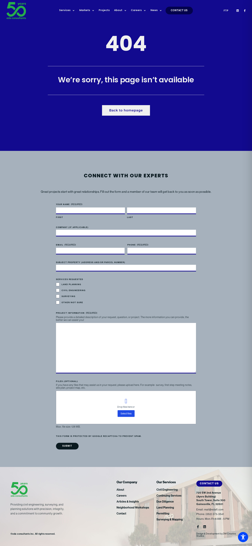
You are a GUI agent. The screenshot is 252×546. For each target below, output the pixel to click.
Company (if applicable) (72, 227)
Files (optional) (67, 381)
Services (67, 10)
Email (66, 244)
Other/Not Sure (72, 302)
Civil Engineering (74, 290)
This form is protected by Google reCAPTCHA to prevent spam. (99, 436)
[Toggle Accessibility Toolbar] (243, 537)
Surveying (68, 296)
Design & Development (208, 533)
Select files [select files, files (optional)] (126, 413)
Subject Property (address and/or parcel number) (90, 262)
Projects (104, 10)
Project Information (76, 313)
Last (130, 217)
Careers (138, 10)
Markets (86, 10)
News (156, 10)
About (120, 10)
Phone (137, 244)
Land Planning (71, 284)
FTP (226, 11)
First (59, 217)
